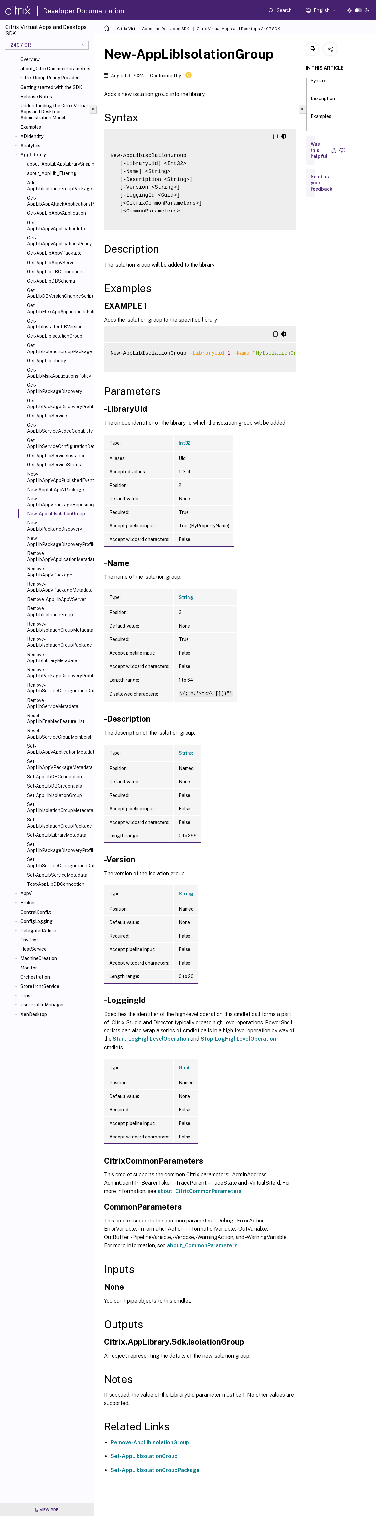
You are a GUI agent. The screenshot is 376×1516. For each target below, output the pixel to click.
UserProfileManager (42, 1004)
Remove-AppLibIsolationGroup (50, 611)
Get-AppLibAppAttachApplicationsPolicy (59, 201)
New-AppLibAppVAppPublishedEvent (59, 477)
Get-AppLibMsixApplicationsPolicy (59, 373)
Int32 (185, 443)
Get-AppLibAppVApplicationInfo (56, 225)
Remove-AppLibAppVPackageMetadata (59, 587)
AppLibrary (33, 154)
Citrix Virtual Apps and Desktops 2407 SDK (238, 28)
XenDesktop (33, 1014)
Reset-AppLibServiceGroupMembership (59, 733)
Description (323, 101)
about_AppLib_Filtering (51, 173)
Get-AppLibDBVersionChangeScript (59, 293)
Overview (30, 59)
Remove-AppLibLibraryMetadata (52, 657)
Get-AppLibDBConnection (54, 271)
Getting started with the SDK (51, 87)
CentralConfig (35, 912)
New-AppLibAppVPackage (55, 489)
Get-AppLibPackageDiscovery (54, 388)
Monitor (28, 967)
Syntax (318, 83)
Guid (184, 1067)
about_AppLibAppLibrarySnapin (59, 164)
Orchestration (35, 977)
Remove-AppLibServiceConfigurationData (59, 687)
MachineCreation (38, 958)
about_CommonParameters (202, 1245)
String (186, 597)
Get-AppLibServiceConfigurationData (59, 443)
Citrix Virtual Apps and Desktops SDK (153, 28)
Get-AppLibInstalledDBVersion (55, 323)
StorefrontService (39, 986)
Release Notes (36, 96)
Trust (26, 995)
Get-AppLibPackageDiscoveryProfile (59, 403)
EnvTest (29, 939)
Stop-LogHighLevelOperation (238, 1039)
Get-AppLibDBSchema (51, 281)
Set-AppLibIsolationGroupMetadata (59, 807)
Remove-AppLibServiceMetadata (52, 703)
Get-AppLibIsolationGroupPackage (59, 348)
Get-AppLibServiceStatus (54, 464)
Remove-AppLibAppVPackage (49, 571)
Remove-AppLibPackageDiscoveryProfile (59, 672)
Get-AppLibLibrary (46, 360)
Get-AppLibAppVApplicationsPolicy (59, 240)
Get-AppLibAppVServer (51, 262)
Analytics (30, 145)
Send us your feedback (321, 183)
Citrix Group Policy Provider (49, 77)
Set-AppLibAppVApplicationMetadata (59, 749)
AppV (26, 893)
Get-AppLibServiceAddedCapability (59, 428)
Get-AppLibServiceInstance (56, 455)
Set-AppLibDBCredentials (54, 786)
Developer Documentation (83, 11)
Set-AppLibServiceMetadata (57, 875)
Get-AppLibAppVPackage (54, 253)
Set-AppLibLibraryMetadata (56, 835)
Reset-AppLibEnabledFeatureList (55, 718)
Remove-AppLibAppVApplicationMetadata (59, 556)
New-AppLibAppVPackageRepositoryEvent (59, 501)
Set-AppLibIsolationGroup (54, 795)
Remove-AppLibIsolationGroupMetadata (59, 626)
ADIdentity (31, 136)
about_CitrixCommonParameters (55, 68)
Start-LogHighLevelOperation (151, 1039)
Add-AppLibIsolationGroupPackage (59, 185)
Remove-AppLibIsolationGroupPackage (59, 642)
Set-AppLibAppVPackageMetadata (59, 764)
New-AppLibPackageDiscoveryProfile (59, 541)
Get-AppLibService (47, 415)
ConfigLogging (36, 921)
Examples (30, 127)
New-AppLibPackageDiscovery (54, 525)
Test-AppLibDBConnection (55, 884)
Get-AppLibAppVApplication (56, 213)
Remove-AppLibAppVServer (56, 599)
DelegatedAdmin (38, 930)
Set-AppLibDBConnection (54, 776)
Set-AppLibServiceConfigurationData (59, 862)
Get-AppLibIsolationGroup (54, 336)
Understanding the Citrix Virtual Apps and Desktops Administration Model (54, 111)
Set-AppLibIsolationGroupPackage (59, 822)
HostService (33, 949)
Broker (27, 902)
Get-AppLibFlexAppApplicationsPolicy (59, 308)
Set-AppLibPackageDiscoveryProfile (59, 847)
